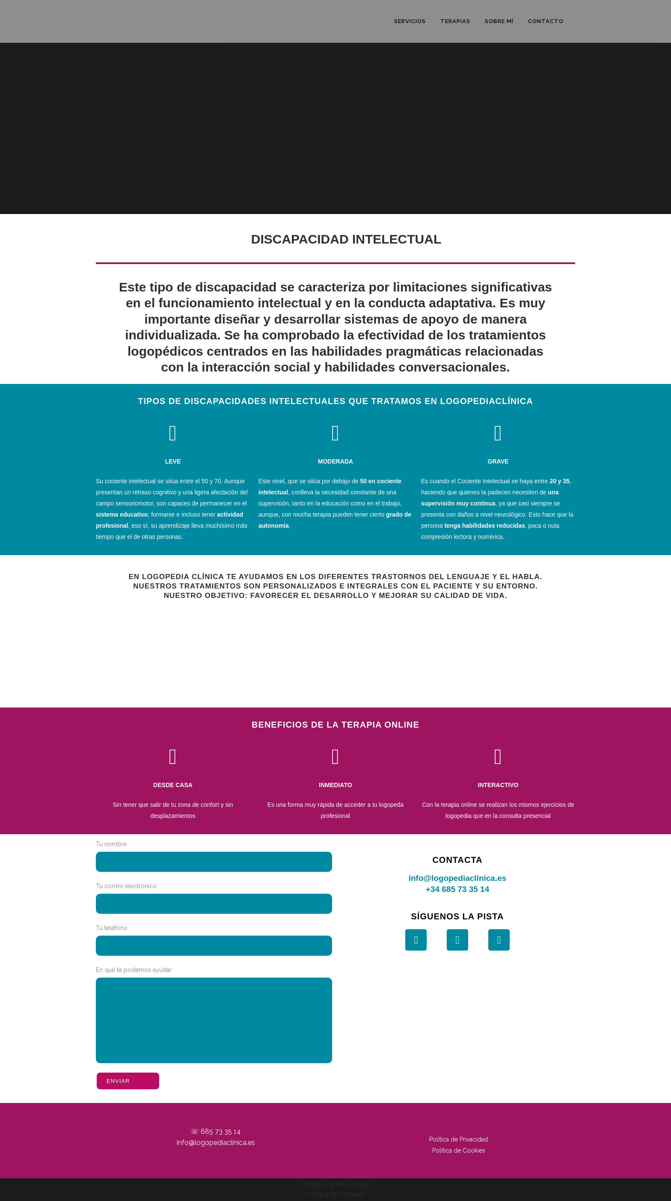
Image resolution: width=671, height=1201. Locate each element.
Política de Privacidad (458, 1139)
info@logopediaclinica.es (458, 878)
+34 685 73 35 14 (457, 889)
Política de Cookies (458, 1150)
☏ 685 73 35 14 (215, 1131)
